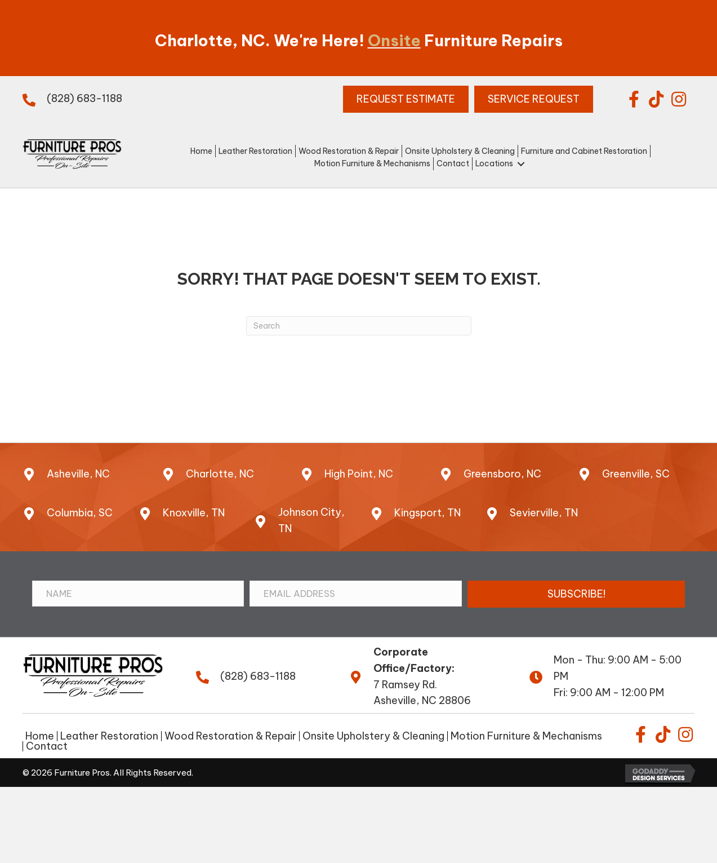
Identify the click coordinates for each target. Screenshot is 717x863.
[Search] (358, 325)
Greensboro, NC (502, 473)
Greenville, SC (636, 473)
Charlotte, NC (220, 473)
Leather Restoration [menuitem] (109, 736)
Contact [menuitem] (47, 746)
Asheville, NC (78, 473)
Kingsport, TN (427, 512)
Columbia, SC (80, 512)
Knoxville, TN (194, 512)
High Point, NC (358, 473)
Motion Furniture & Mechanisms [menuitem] (526, 736)
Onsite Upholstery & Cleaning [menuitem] (373, 736)
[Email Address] (356, 594)
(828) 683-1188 (84, 98)
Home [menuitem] (39, 736)
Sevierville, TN (544, 512)
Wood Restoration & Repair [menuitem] (230, 736)
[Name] (138, 594)
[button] (633, 99)
